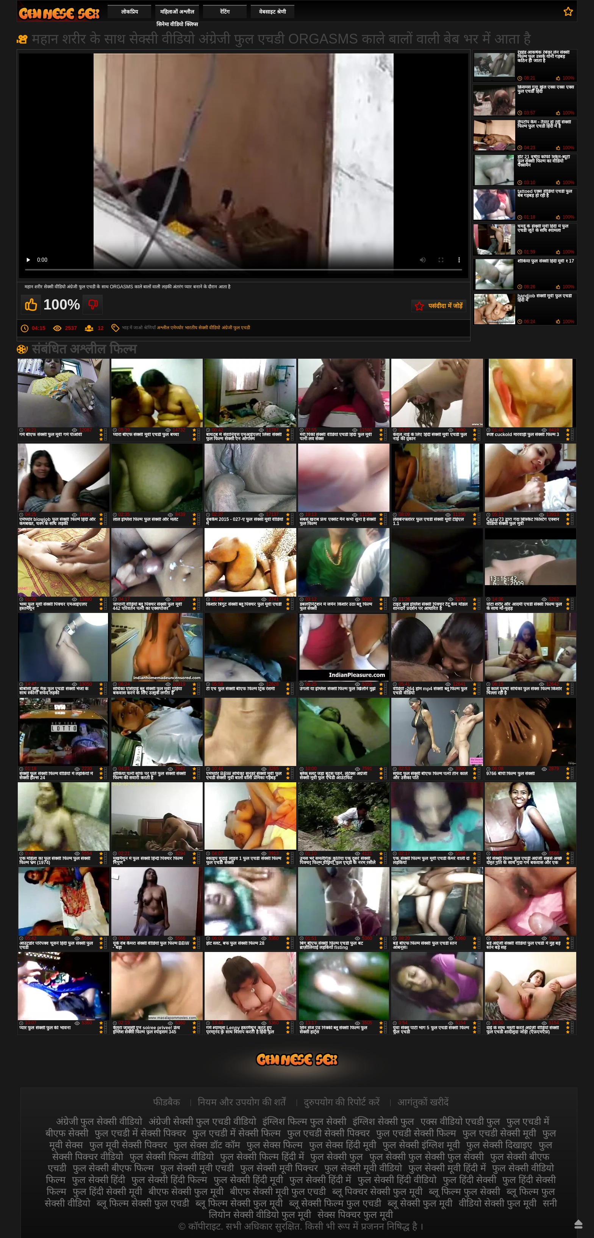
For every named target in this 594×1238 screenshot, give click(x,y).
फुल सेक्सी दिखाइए (499, 1145)
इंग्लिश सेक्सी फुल (383, 1121)
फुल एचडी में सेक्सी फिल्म (236, 1133)
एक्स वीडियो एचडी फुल (460, 1121)
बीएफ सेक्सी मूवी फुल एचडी (278, 1191)
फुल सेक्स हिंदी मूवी (342, 1145)
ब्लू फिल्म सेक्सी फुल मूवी (239, 1203)
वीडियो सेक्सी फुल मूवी (497, 1203)
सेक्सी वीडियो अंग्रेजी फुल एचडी (224, 327)
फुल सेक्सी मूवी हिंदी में (447, 1168)
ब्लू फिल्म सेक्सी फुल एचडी (143, 1203)
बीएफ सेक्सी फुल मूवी (186, 1191)
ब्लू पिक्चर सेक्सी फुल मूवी (377, 1191)
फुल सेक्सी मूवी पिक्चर (279, 1168)
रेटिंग (225, 12)
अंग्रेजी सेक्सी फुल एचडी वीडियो (202, 1121)
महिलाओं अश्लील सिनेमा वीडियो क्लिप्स (177, 18)
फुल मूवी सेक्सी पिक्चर (128, 1145)
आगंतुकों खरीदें (423, 1102)
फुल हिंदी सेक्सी (469, 1179)
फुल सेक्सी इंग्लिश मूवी (421, 1145)
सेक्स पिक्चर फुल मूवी (355, 1214)
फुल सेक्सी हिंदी (98, 1179)
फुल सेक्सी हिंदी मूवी (248, 1179)
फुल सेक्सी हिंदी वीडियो (397, 1179)
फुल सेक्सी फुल (336, 1156)
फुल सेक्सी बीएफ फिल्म (113, 1168)
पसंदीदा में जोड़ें (445, 306)
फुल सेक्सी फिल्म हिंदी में (262, 1156)
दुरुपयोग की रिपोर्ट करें (342, 1102)
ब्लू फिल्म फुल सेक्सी (464, 1191)
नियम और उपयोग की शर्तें (242, 1102)
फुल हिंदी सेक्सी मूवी (107, 1191)
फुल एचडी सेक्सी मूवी (499, 1133)
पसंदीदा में (568, 11)
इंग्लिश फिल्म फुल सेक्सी (304, 1121)
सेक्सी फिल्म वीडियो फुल (59, 13)
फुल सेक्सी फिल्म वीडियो (172, 1156)
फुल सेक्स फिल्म (275, 1145)
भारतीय (191, 327)
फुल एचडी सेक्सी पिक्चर (328, 1133)
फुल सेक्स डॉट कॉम (207, 1145)
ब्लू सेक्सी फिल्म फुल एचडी (335, 1203)
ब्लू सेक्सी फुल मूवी (420, 1203)
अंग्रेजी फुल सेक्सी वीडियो (99, 1121)
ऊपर (578, 1224)
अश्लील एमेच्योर (170, 327)
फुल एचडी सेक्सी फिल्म (416, 1133)
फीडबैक (166, 1102)
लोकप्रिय (129, 12)
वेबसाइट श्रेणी (272, 12)
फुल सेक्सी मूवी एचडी (197, 1168)
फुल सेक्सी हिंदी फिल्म (169, 1179)
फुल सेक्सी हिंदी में (320, 1179)
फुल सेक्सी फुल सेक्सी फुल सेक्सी (426, 1156)
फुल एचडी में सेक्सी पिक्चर (140, 1133)
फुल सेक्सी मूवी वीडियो (363, 1168)
